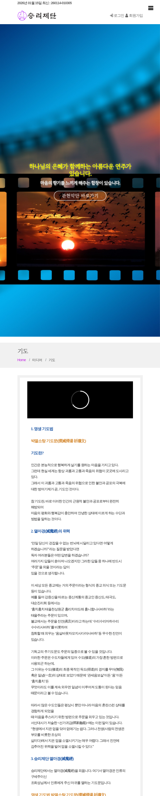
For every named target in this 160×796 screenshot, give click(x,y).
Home (21, 360)
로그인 (117, 15)
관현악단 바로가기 (80, 192)
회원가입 (134, 15)
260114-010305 (61, 3)
